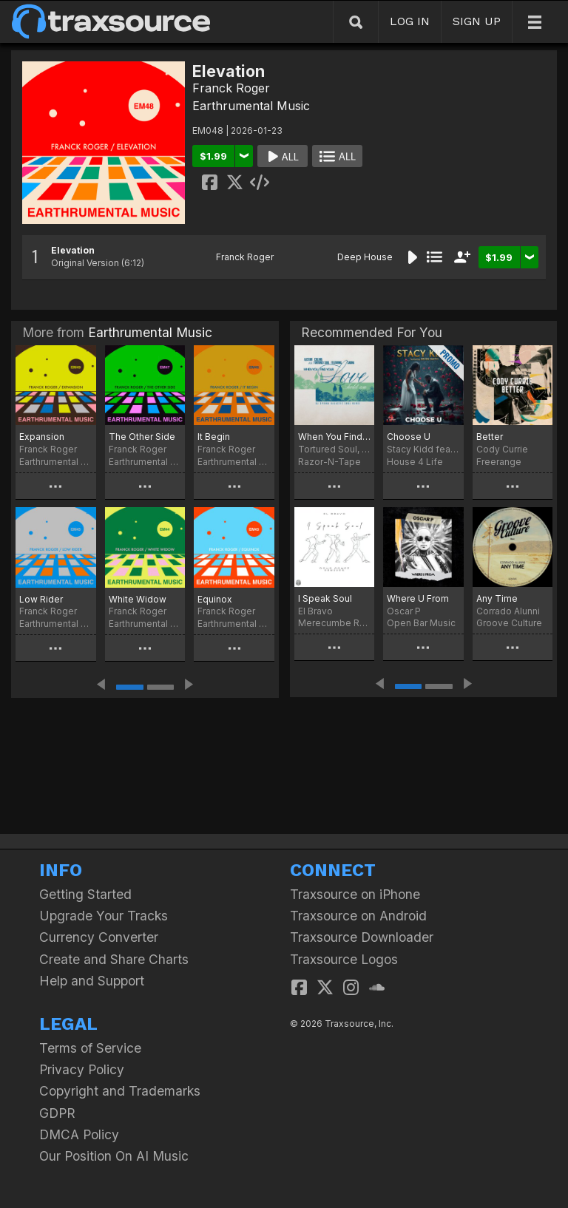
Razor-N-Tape (329, 461)
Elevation (73, 250)
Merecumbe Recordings (334, 622)
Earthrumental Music (251, 105)
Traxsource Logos (344, 959)
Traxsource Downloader (361, 937)
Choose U (408, 436)
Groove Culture (509, 622)
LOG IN (410, 21)
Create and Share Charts (114, 959)
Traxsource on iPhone (355, 894)
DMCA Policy (79, 1134)
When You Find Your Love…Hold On (334, 436)
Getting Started (85, 894)
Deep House (365, 256)
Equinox (214, 599)
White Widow (137, 599)
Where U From (418, 598)
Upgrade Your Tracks (103, 915)
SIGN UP (477, 21)
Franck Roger (231, 88)
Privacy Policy (81, 1069)
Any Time (497, 598)
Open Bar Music (421, 622)
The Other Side (142, 436)
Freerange (498, 461)
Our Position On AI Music (114, 1156)
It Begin (213, 436)
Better (489, 436)
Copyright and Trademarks (119, 1091)
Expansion (41, 436)
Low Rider (41, 599)
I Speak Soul (325, 598)
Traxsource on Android (358, 915)
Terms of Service (90, 1048)
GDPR (57, 1113)
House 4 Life (415, 461)
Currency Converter (98, 937)
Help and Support (91, 980)
